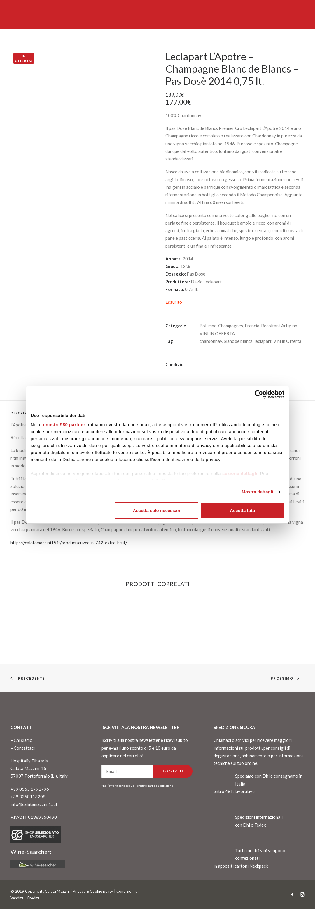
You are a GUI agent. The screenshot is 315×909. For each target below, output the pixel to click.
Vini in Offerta (287, 341)
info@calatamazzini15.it (33, 804)
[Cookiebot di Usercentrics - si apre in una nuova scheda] (258, 394)
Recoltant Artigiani (279, 325)
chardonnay (211, 341)
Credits (33, 898)
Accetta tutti (242, 510)
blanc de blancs (238, 341)
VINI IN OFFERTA (217, 333)
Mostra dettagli (257, 491)
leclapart (263, 341)
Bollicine (208, 325)
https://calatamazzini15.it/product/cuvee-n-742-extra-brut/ (68, 542)
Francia (252, 325)
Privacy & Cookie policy (93, 891)
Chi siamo (23, 740)
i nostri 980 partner (64, 424)
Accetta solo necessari (157, 510)
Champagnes (230, 325)
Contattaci (24, 748)
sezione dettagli (240, 473)
